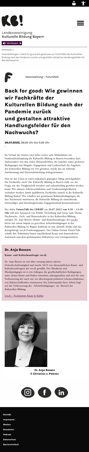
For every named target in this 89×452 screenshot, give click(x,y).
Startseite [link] (7, 49)
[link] (74, 3)
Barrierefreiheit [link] (11, 444)
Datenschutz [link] (9, 439)
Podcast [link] (7, 434)
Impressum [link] (9, 419)
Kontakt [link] (7, 414)
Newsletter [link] (8, 429)
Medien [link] (7, 424)
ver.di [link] (74, 220)
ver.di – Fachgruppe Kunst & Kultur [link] (24, 296)
